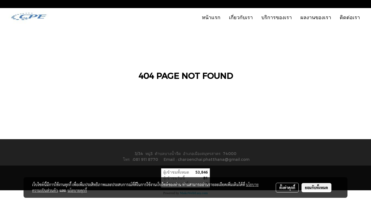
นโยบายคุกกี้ (77, 190)
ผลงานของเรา (315, 17)
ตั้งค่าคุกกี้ (287, 187)
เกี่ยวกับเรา (241, 17)
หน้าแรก (211, 17)
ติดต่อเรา (350, 17)
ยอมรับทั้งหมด (316, 187)
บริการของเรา (276, 17)
